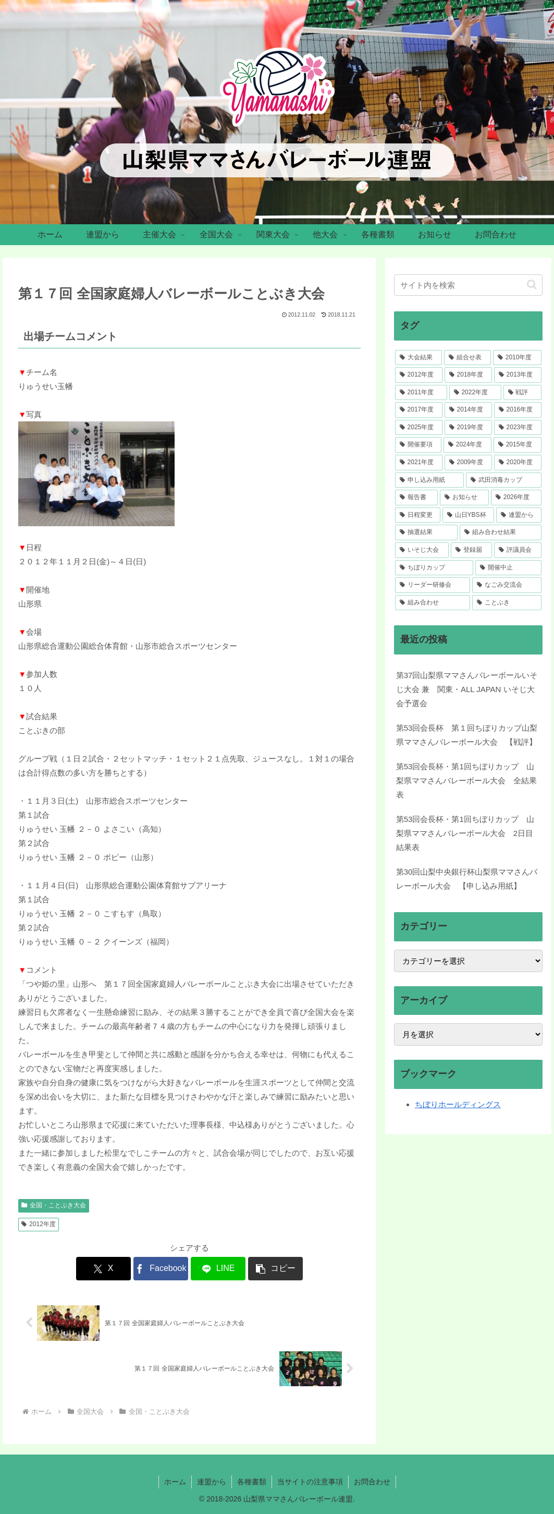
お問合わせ (372, 1481)
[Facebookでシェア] (160, 1268)
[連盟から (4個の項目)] (518, 515)
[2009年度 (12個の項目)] (468, 462)
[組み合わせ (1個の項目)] (433, 603)
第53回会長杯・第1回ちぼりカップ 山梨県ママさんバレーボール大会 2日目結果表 (465, 833)
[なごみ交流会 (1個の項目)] (506, 585)
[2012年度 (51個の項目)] (418, 375)
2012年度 (38, 1224)
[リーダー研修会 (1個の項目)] (433, 585)
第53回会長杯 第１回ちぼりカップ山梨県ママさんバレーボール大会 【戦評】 (467, 734)
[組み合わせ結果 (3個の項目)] (500, 532)
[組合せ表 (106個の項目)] (467, 358)
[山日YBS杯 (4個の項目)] (468, 515)
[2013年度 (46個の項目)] (517, 375)
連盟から (211, 1481)
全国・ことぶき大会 (53, 1205)
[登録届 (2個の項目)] (471, 550)
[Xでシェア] (103, 1268)
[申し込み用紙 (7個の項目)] (429, 480)
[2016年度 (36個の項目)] (517, 410)
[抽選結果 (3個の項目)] (426, 532)
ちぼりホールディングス (458, 1104)
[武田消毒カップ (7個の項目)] (503, 480)
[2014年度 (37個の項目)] (468, 410)
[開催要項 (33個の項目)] (418, 445)
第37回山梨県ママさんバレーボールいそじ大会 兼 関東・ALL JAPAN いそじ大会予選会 (467, 689)
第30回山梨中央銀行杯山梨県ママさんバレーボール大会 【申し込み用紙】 (467, 878)
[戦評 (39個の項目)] (522, 393)
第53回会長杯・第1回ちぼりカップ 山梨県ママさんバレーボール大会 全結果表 (466, 780)
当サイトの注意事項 (310, 1481)
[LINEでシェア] (218, 1268)
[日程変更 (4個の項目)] (417, 515)
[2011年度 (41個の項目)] (421, 393)
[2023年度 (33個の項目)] (517, 427)
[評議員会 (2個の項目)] (517, 550)
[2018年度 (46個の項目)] (468, 375)
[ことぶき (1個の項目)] (506, 603)
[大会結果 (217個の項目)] (418, 358)
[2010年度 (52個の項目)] (517, 358)
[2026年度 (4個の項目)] (516, 497)
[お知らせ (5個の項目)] (464, 497)
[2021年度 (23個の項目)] (418, 462)
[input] (468, 285)
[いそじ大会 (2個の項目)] (422, 550)
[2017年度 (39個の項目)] (418, 410)
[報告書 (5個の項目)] (416, 497)
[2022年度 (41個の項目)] (475, 393)
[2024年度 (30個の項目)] (467, 445)
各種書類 (251, 1481)
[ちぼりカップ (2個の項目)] (434, 568)
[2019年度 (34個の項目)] (468, 427)
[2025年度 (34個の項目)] (418, 427)
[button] (275, 1268)
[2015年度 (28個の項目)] (517, 445)
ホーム (175, 1481)
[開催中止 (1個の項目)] (508, 568)
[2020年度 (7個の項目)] (517, 462)
